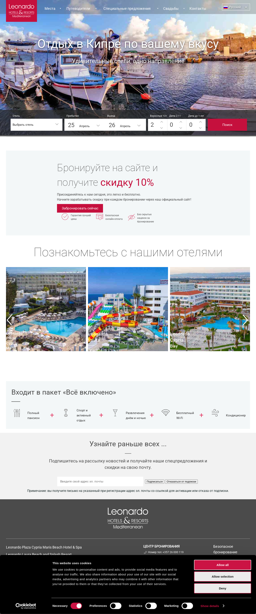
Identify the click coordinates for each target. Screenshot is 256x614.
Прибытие (72, 115)
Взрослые (158, 115)
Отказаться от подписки (181, 481)
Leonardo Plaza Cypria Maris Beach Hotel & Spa (44, 547)
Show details (210, 606)
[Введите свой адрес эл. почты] (100, 481)
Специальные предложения (127, 8)
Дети (175, 115)
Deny (222, 588)
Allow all (223, 565)
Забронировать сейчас (80, 208)
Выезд (111, 115)
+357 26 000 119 (173, 552)
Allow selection (222, 577)
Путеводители (78, 8)
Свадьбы (171, 8)
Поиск (227, 125)
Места (50, 8)
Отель (16, 115)
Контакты (197, 8)
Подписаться (155, 481)
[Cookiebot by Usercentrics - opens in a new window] (25, 606)
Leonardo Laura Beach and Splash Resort (39, 554)
